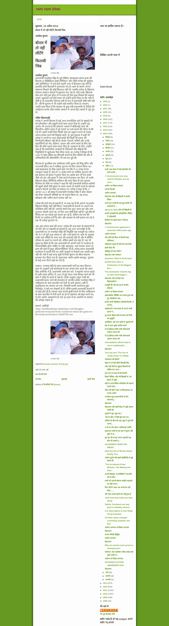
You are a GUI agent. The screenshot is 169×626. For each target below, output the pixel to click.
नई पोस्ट (38, 379)
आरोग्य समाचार (110, 193)
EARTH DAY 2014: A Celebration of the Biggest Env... (118, 265)
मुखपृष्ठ (39, 19)
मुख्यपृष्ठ (64, 379)
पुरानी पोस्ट (91, 379)
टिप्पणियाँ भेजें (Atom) (52, 384)
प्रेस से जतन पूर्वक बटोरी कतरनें (115, 325)
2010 (105, 594)
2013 (105, 583)
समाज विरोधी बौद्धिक (112, 534)
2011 (105, 590)
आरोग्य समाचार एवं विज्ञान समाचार (117, 527)
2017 (105, 123)
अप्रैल (107, 166)
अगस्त (107, 151)
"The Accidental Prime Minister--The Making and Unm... (117, 467)
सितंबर (108, 148)
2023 (105, 101)
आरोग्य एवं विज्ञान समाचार (114, 186)
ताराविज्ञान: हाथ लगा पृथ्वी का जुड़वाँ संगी (119, 322)
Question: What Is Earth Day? (118, 258)
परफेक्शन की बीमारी (112, 359)
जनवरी (108, 579)
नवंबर (107, 141)
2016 (105, 126)
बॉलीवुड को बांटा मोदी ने (113, 251)
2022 (105, 105)
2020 (105, 112)
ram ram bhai (48, 9)
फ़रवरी (107, 576)
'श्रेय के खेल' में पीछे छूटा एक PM (117, 417)
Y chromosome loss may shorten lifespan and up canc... (117, 179)
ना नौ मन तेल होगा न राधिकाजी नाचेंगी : (118, 427)
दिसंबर (108, 137)
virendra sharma (110, 610)
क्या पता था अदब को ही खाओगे (116, 373)
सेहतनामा (108, 223)
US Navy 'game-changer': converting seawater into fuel (117, 520)
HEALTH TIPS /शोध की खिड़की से (118, 210)
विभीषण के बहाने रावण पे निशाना (116, 220)
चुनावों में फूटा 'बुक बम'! (113, 413)
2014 (105, 133)
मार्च (107, 572)
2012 (105, 587)
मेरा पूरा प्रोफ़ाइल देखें (107, 614)
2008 (105, 601)
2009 (105, 597)
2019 (105, 116)
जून (106, 159)
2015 (105, 130)
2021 (105, 108)
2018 (105, 119)
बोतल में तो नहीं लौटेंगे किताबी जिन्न (117, 363)
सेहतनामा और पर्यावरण (113, 255)
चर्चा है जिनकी (110, 189)
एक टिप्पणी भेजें (41, 374)
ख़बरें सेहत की (110, 248)
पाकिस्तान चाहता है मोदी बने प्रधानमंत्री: (118, 244)
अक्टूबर (108, 144)
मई (106, 162)
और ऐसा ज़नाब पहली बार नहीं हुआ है (118, 494)
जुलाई (107, 155)
